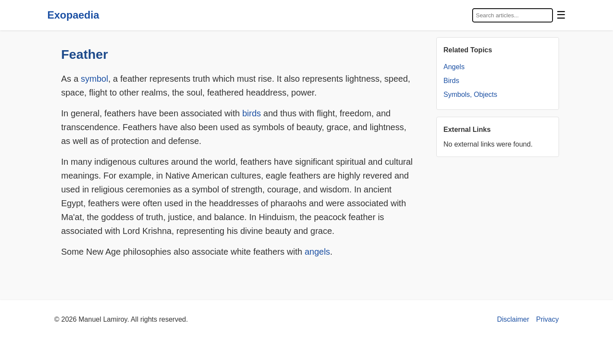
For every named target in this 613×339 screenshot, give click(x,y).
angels (317, 251)
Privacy (547, 319)
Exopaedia (73, 15)
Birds (451, 80)
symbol (94, 78)
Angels (454, 66)
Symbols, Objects (470, 94)
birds (251, 113)
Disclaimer (513, 319)
